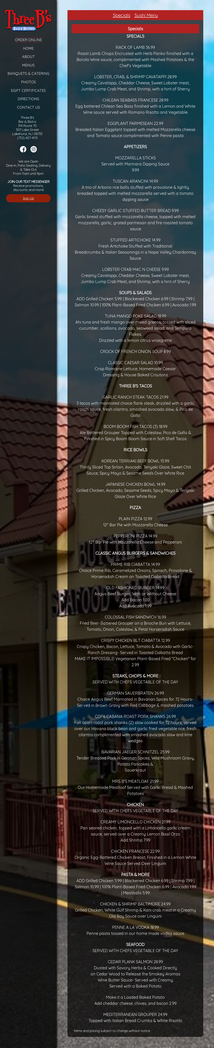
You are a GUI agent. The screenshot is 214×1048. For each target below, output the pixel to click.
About (28, 56)
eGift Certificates (28, 90)
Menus (28, 65)
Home (28, 48)
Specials (121, 15)
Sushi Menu (146, 15)
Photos (28, 82)
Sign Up (28, 198)
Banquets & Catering (28, 73)
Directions (28, 99)
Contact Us (28, 107)
